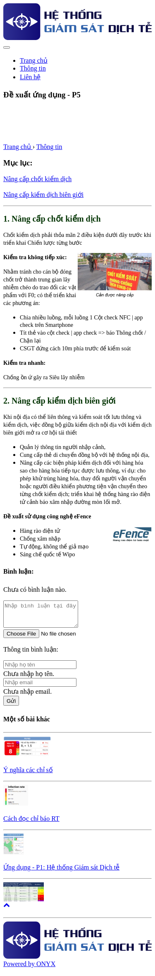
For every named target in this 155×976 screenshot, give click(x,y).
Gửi (11, 706)
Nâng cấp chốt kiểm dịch (37, 178)
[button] (6, 909)
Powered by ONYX (29, 968)
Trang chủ (34, 60)
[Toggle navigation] (6, 47)
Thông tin (49, 146)
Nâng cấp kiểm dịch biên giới (43, 194)
